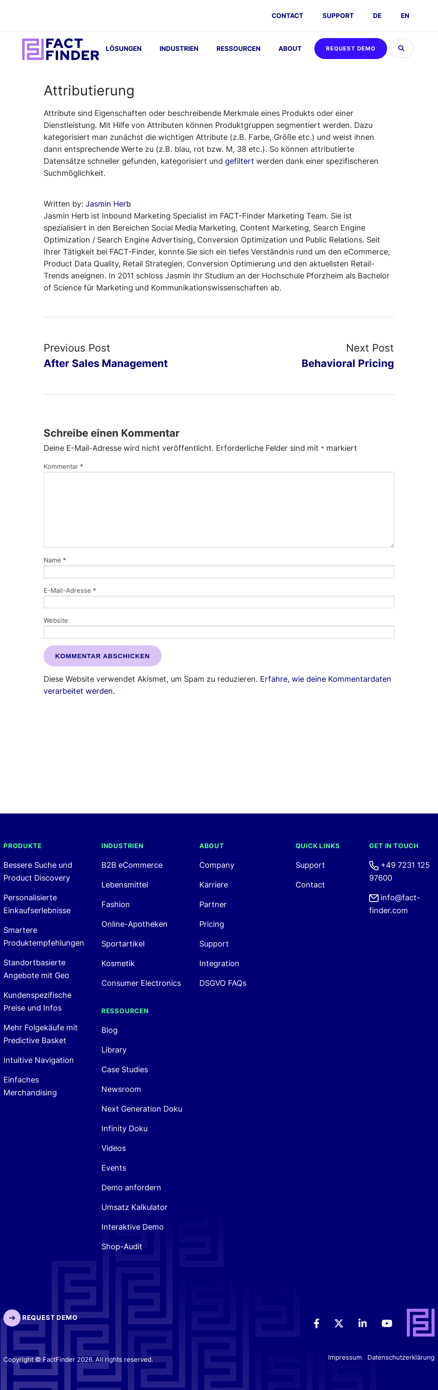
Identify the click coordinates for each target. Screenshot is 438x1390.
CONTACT (287, 16)
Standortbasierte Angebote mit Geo (36, 969)
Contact (310, 884)
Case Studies (124, 1069)
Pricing (211, 924)
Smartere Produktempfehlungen (43, 936)
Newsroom (121, 1089)
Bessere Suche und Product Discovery (37, 871)
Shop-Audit (121, 1246)
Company (216, 865)
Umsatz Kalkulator (134, 1207)
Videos (113, 1148)
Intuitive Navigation (38, 1060)
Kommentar (63, 466)
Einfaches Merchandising (30, 1086)
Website (56, 620)
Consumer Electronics (141, 983)
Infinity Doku (124, 1128)
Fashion (115, 904)
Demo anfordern (131, 1187)
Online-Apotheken (134, 924)
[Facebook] (322, 1323)
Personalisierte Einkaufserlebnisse (37, 904)
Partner (213, 904)
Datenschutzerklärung (401, 1358)
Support (338, 16)
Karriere (213, 884)
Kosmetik (118, 963)
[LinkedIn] (368, 1323)
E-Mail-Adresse (70, 590)
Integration (219, 963)
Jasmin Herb (108, 203)
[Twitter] (344, 1323)
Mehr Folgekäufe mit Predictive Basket (40, 1034)
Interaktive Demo (132, 1226)
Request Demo (351, 48)
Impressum (345, 1358)
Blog (109, 1030)
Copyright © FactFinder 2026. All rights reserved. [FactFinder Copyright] (78, 1359)
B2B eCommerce (132, 865)
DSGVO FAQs (222, 983)
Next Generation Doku (141, 1108)
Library (114, 1049)
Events (113, 1167)
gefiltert (239, 161)
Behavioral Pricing (348, 363)
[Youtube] (393, 1323)
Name (55, 560)
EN (405, 16)
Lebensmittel (124, 884)
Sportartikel (123, 943)
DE (377, 16)
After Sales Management (106, 363)
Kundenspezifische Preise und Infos (37, 1001)
